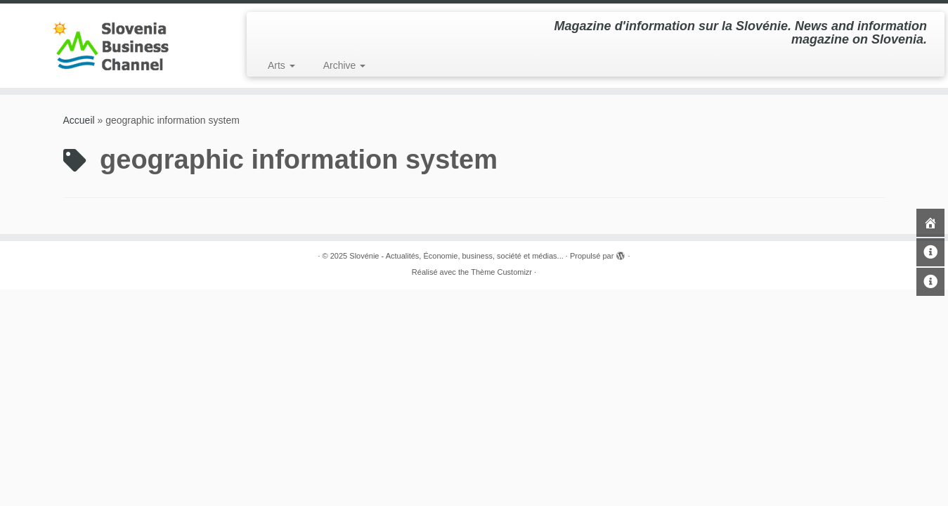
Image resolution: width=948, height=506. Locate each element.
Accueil (79, 120)
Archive (344, 65)
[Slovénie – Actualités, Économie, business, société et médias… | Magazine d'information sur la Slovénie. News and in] (109, 46)
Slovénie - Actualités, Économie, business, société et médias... (456, 256)
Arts (281, 65)
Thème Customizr (501, 272)
